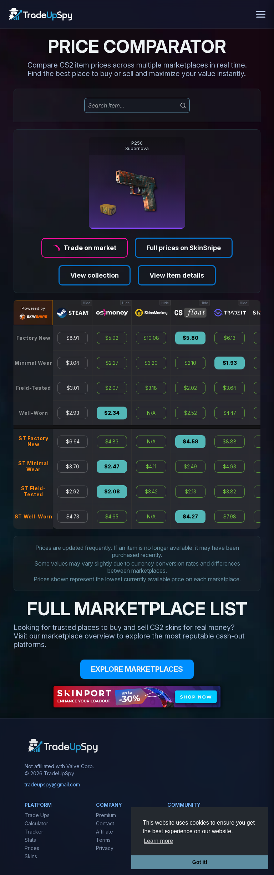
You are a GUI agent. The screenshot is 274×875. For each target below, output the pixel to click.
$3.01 (73, 388)
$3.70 (72, 466)
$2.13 (190, 491)
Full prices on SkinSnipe (184, 248)
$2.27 (112, 363)
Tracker (34, 832)
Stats (30, 840)
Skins (31, 856)
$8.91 (72, 338)
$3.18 (151, 388)
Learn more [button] (158, 841)
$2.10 (190, 363)
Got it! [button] (199, 862)
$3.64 (229, 388)
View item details (176, 275)
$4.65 (111, 516)
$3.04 (72, 363)
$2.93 (72, 413)
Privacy (104, 848)
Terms (103, 840)
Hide (86, 303)
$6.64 (73, 441)
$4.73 (72, 516)
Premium (106, 815)
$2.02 (190, 388)
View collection (94, 275)
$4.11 (151, 466)
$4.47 (229, 413)
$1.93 (230, 363)
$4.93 (229, 466)
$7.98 (229, 516)
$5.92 (111, 338)
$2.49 (190, 466)
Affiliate (104, 832)
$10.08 (151, 338)
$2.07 (111, 388)
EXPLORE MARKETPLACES (137, 669)
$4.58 (190, 441)
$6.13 (229, 338)
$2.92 (72, 491)
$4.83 (111, 441)
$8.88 (230, 441)
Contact (105, 823)
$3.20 (151, 363)
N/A (151, 413)
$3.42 (151, 491)
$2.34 (112, 413)
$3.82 (229, 491)
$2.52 (190, 413)
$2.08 (112, 491)
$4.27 (190, 516)
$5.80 (190, 338)
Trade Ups (37, 815)
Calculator (36, 823)
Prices (32, 848)
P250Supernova (137, 145)
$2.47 (112, 466)
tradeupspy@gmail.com (52, 784)
